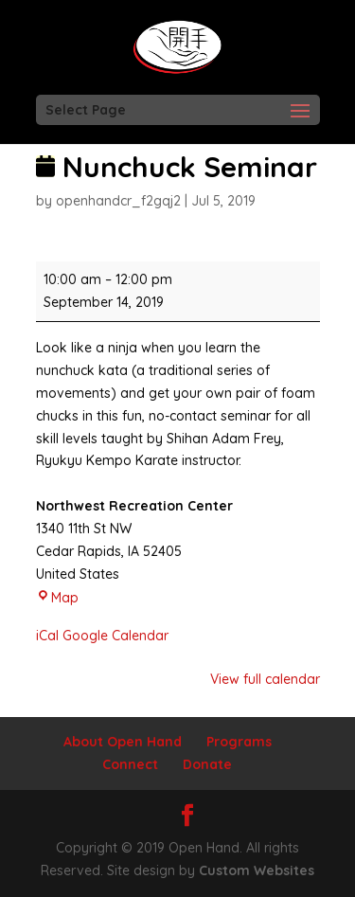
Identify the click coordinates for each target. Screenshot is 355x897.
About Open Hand (122, 741)
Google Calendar (115, 635)
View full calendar (265, 679)
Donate (207, 764)
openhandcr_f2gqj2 (118, 200)
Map (57, 597)
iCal (47, 635)
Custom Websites (256, 870)
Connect (130, 764)
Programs (239, 741)
